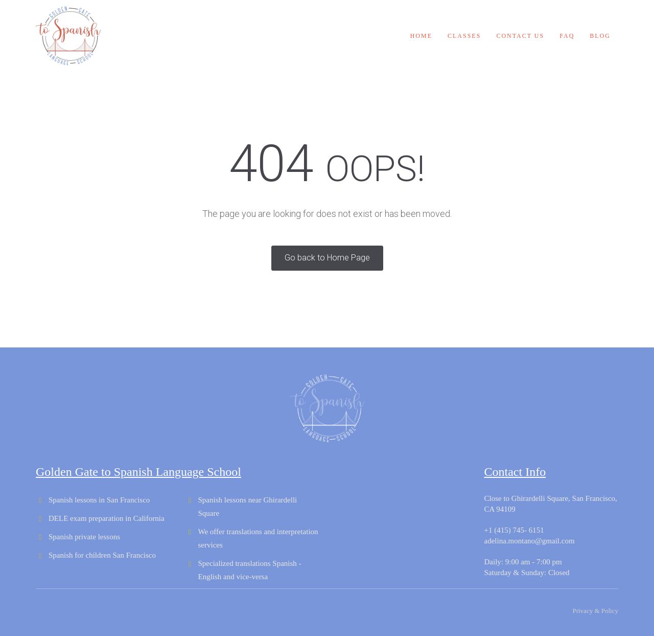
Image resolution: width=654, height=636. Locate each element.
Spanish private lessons (84, 537)
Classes (464, 35)
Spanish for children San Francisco (102, 555)
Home (421, 35)
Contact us (520, 35)
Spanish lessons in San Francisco (99, 500)
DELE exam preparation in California (107, 518)
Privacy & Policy (595, 611)
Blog (600, 35)
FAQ (566, 35)
